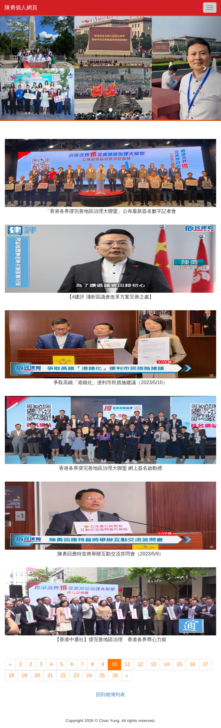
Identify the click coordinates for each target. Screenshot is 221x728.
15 (179, 664)
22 (63, 675)
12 (140, 664)
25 (102, 675)
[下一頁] (126, 675)
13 (153, 664)
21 (50, 675)
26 (115, 675)
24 (89, 675)
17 (205, 664)
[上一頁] (10, 664)
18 (11, 675)
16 (192, 664)
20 (37, 675)
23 (76, 675)
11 (127, 664)
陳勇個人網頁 (21, 8)
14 (166, 664)
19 (24, 675)
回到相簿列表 (110, 694)
